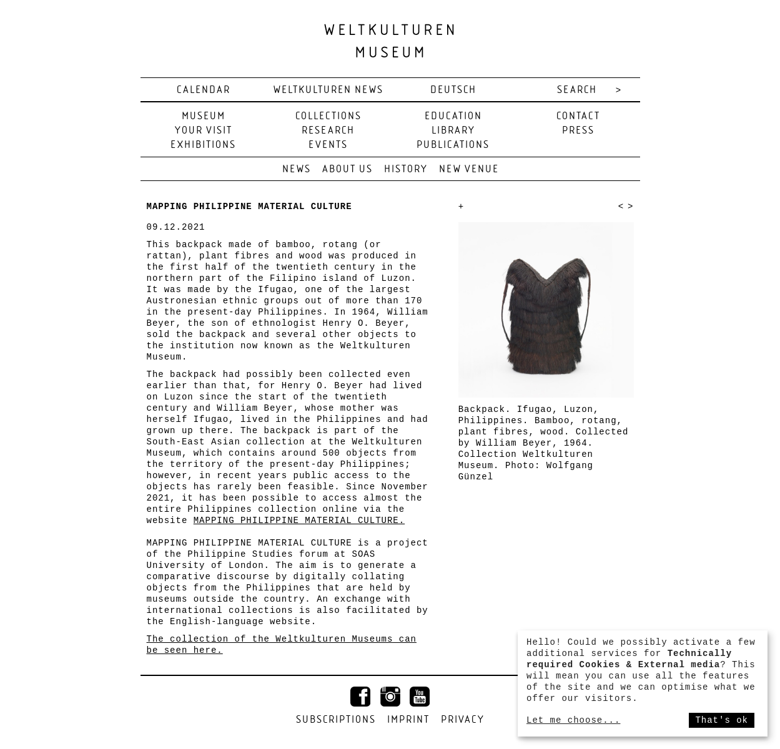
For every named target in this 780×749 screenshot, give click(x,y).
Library (453, 130)
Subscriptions (336, 720)
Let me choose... (573, 720)
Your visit (203, 130)
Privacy (463, 720)
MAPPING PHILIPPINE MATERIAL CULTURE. (299, 521)
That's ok (721, 720)
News (296, 169)
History (406, 169)
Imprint (408, 720)
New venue (469, 169)
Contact (578, 116)
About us (347, 169)
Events (328, 145)
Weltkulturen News (328, 90)
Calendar (203, 90)
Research (328, 130)
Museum (203, 116)
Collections (328, 116)
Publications (453, 145)
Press (578, 130)
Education (453, 116)
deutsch (453, 90)
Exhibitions (203, 145)
